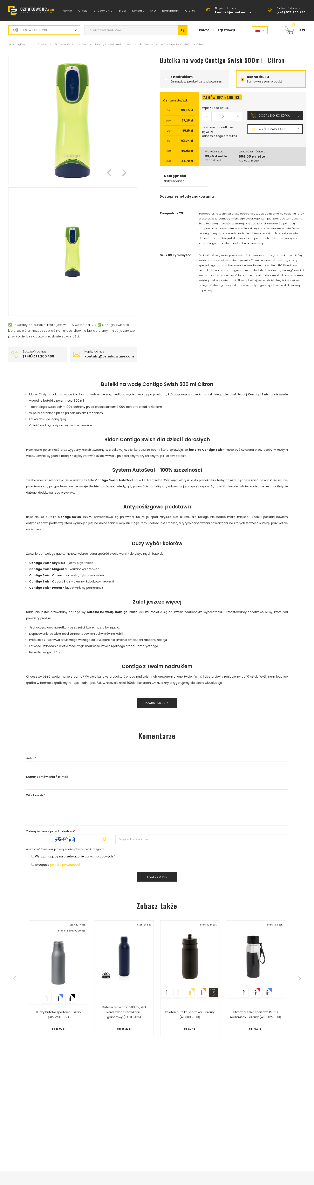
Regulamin (170, 11)
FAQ (153, 11)
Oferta (190, 11)
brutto (219, 160)
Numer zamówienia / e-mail (47, 777)
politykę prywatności (65, 865)
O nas (83, 11)
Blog (122, 11)
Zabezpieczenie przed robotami (50, 831)
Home (67, 11)
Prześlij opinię (157, 876)
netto (222, 156)
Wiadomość (35, 795)
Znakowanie (103, 11)
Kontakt (138, 11)
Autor (31, 758)
